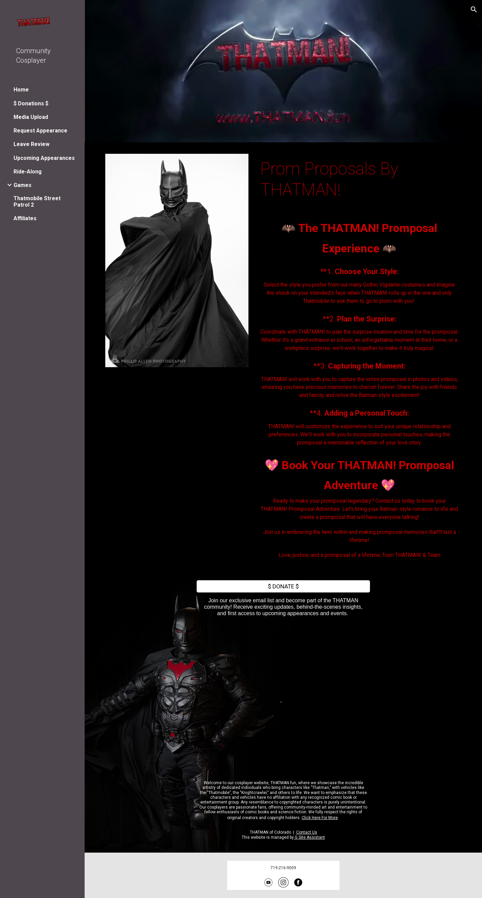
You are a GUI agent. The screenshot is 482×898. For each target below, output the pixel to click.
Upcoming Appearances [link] (44, 158)
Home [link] (21, 89)
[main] (359, 179)
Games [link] (22, 185)
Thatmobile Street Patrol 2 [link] (37, 201)
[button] (474, 9)
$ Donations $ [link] (31, 103)
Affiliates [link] (25, 218)
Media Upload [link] (31, 117)
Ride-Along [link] (28, 171)
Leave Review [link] (31, 144)
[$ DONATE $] (283, 586)
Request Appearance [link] (40, 130)
